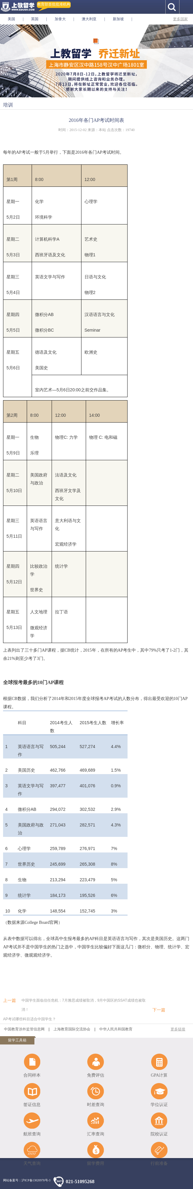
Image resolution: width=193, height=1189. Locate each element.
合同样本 (32, 1075)
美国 (11, 19)
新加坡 (118, 19)
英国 (34, 19)
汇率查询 (95, 1134)
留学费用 (95, 1163)
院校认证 (159, 1134)
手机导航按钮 (186, 7)
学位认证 (159, 1104)
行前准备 (159, 1163)
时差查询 (95, 1104)
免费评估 (95, 1075)
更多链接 (178, 1029)
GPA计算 (159, 1075)
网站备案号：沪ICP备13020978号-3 (26, 1180)
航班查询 (32, 1134)
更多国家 (180, 19)
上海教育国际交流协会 (71, 1029)
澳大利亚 (89, 19)
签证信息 (32, 1104)
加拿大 (60, 19)
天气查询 (32, 1163)
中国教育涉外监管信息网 (24, 1029)
